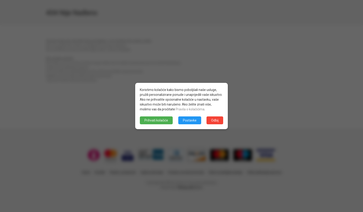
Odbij (215, 120)
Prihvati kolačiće (156, 120)
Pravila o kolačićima (190, 109)
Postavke (190, 120)
